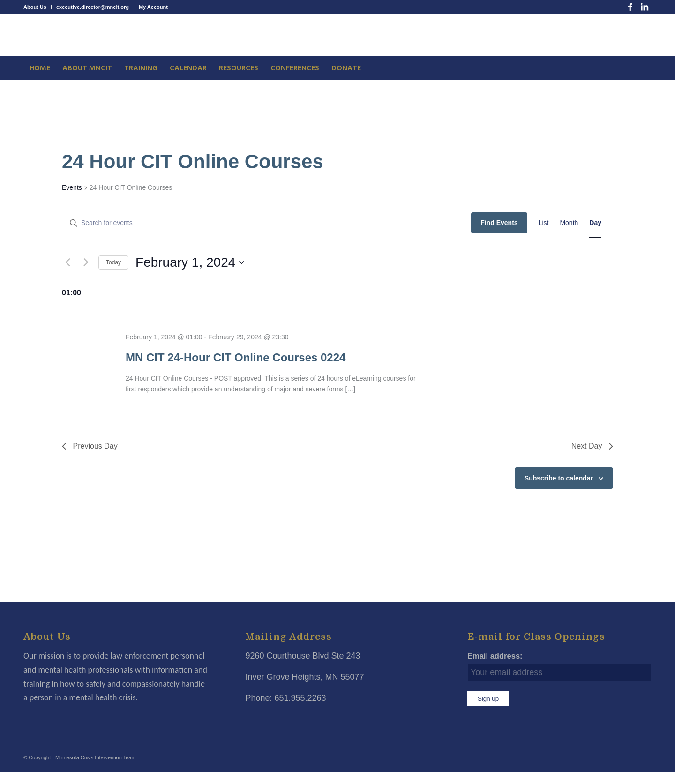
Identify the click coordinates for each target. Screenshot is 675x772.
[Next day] (85, 262)
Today (113, 262)
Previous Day (90, 446)
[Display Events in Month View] (569, 223)
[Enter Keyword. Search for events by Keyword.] (266, 223)
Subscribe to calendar (559, 478)
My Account (153, 7)
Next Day (592, 446)
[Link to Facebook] (630, 7)
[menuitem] (37, 7)
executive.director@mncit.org (92, 7)
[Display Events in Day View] (595, 223)
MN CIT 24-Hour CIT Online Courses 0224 (235, 357)
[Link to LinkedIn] (645, 7)
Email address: (495, 656)
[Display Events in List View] (544, 223)
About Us (34, 7)
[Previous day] (67, 262)
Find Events (499, 222)
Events (72, 187)
